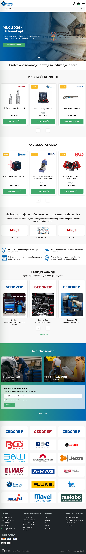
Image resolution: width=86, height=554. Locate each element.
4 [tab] (47, 57)
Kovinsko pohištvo (29, 525)
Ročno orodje (27, 517)
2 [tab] (41, 57)
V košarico (14, 121)
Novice (46, 525)
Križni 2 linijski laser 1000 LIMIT (14, 176)
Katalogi (47, 520)
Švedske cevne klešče (72, 108)
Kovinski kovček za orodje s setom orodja (72, 177)
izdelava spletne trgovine (68, 551)
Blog (45, 523)
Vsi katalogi (43, 334)
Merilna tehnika (28, 527)
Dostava (69, 525)
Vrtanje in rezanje (29, 520)
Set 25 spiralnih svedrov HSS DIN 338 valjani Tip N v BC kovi (43, 177)
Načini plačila (70, 523)
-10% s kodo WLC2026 (14, 45)
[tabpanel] (43, 36)
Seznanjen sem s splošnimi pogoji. (16, 400)
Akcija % (26, 530)
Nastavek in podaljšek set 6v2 (14, 108)
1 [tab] (39, 57)
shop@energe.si (9, 529)
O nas (46, 517)
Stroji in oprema (28, 522)
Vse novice (43, 413)
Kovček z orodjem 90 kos (43, 109)
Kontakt (47, 528)
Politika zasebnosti (72, 517)
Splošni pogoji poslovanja (74, 520)
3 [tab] (44, 57)
